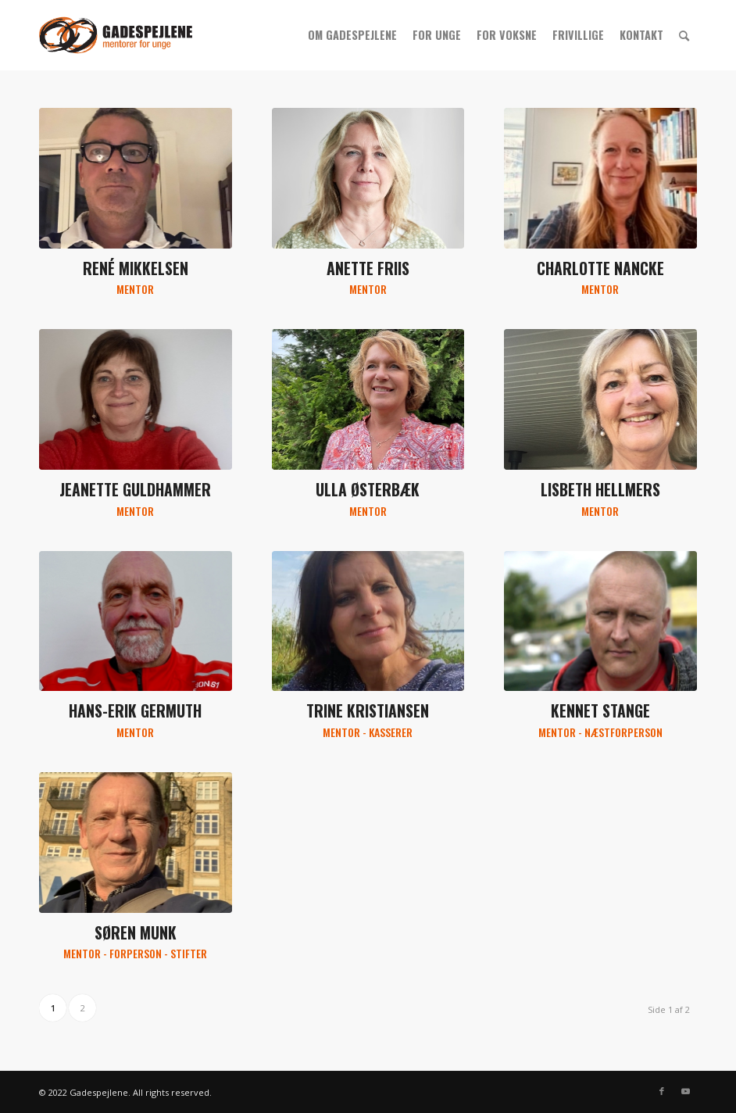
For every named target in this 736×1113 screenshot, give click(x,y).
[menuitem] (352, 35)
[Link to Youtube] (685, 1091)
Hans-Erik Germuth (135, 711)
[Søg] (684, 35)
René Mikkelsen (135, 268)
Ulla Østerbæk (368, 489)
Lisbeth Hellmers (600, 489)
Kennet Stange (600, 711)
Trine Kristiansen (367, 711)
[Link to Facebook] (661, 1091)
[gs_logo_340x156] (115, 35)
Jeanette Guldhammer (135, 489)
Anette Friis (368, 268)
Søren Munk (136, 933)
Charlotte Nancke (600, 268)
